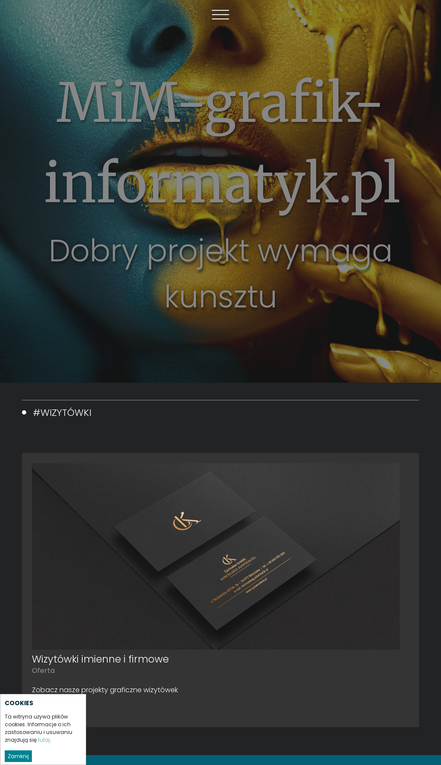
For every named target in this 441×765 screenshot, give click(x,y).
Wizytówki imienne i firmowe (100, 659)
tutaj (44, 752)
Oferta (43, 670)
